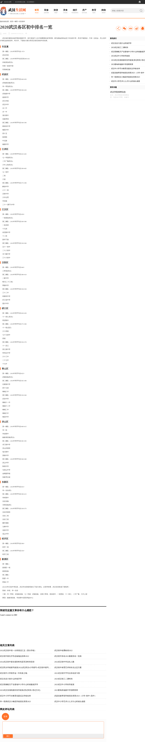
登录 (5, 716)
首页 (11, 21)
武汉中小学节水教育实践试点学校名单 (15, 696)
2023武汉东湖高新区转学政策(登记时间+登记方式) (20, 690)
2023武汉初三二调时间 (63, 679)
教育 (16, 21)
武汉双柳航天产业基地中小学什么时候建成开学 (19, 684)
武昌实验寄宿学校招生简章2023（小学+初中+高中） (75, 696)
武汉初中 (22, 21)
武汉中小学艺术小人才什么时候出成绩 (69, 701)
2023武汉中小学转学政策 (64, 684)
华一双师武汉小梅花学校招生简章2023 (15, 701)
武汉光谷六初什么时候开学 (11, 679)
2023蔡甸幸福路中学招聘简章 (66, 690)
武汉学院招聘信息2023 (118, 92)
